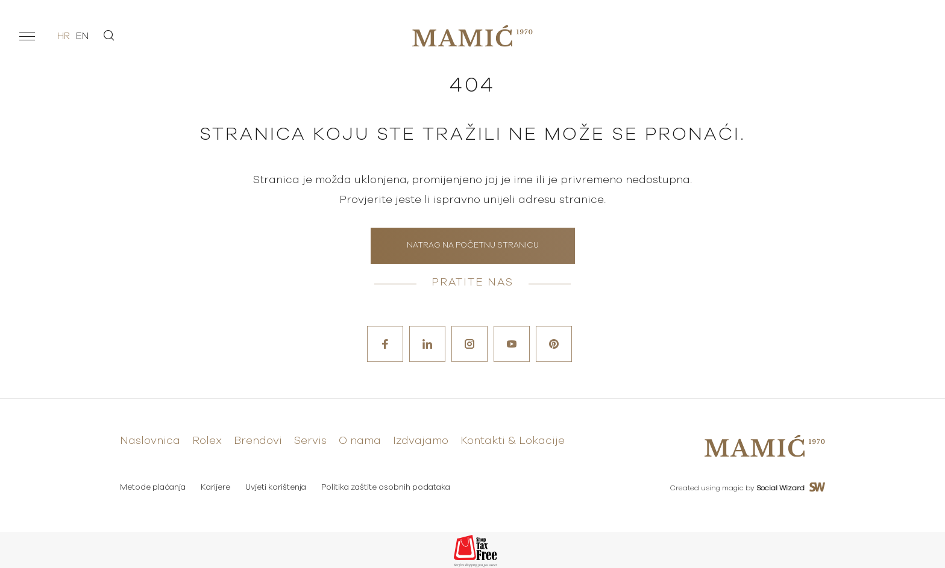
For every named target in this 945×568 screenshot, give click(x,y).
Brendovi (258, 440)
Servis (310, 440)
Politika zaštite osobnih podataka (385, 488)
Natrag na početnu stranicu (473, 245)
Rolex (207, 440)
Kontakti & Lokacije (512, 440)
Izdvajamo (420, 440)
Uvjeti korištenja (275, 488)
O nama (360, 440)
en (82, 36)
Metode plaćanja (153, 488)
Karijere (215, 488)
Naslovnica (150, 440)
